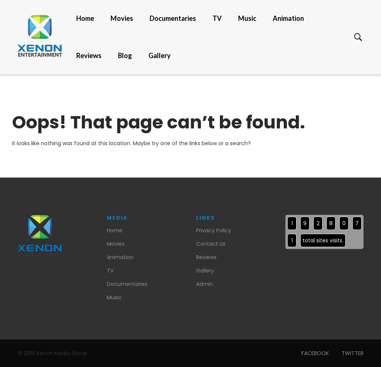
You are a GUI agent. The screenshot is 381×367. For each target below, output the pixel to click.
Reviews (89, 56)
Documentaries (173, 19)
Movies (122, 19)
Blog (125, 56)
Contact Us (210, 244)
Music (247, 19)
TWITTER (353, 353)
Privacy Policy (213, 230)
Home (85, 19)
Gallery (159, 56)
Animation (288, 19)
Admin (204, 284)
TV (217, 19)
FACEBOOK (315, 353)
